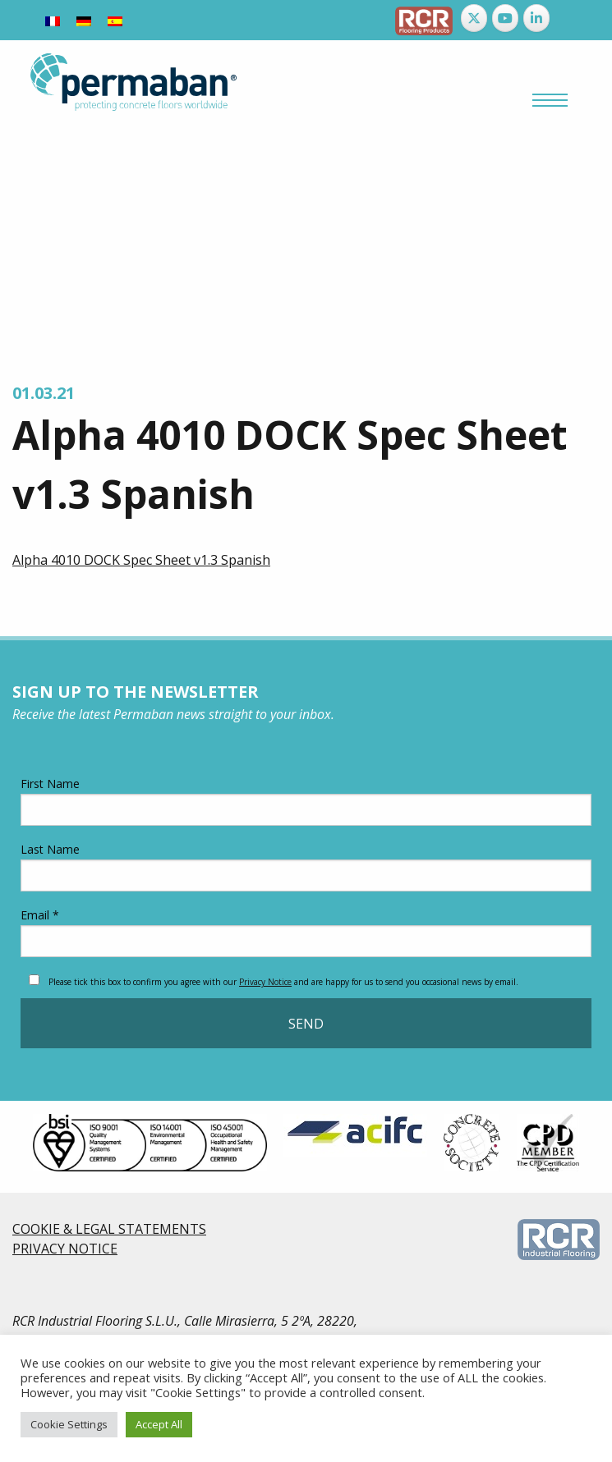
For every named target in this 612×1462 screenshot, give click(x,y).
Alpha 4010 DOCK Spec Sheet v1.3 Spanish (141, 560)
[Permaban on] (567, 18)
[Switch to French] (52, 20)
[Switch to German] (83, 20)
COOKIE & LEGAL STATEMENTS (109, 1229)
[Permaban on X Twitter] (474, 18)
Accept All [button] (159, 1424)
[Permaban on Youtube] (505, 18)
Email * (306, 932)
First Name (306, 801)
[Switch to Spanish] (115, 20)
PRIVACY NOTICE (64, 1249)
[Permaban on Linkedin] (536, 18)
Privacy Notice (265, 982)
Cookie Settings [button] (69, 1424)
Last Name (306, 866)
